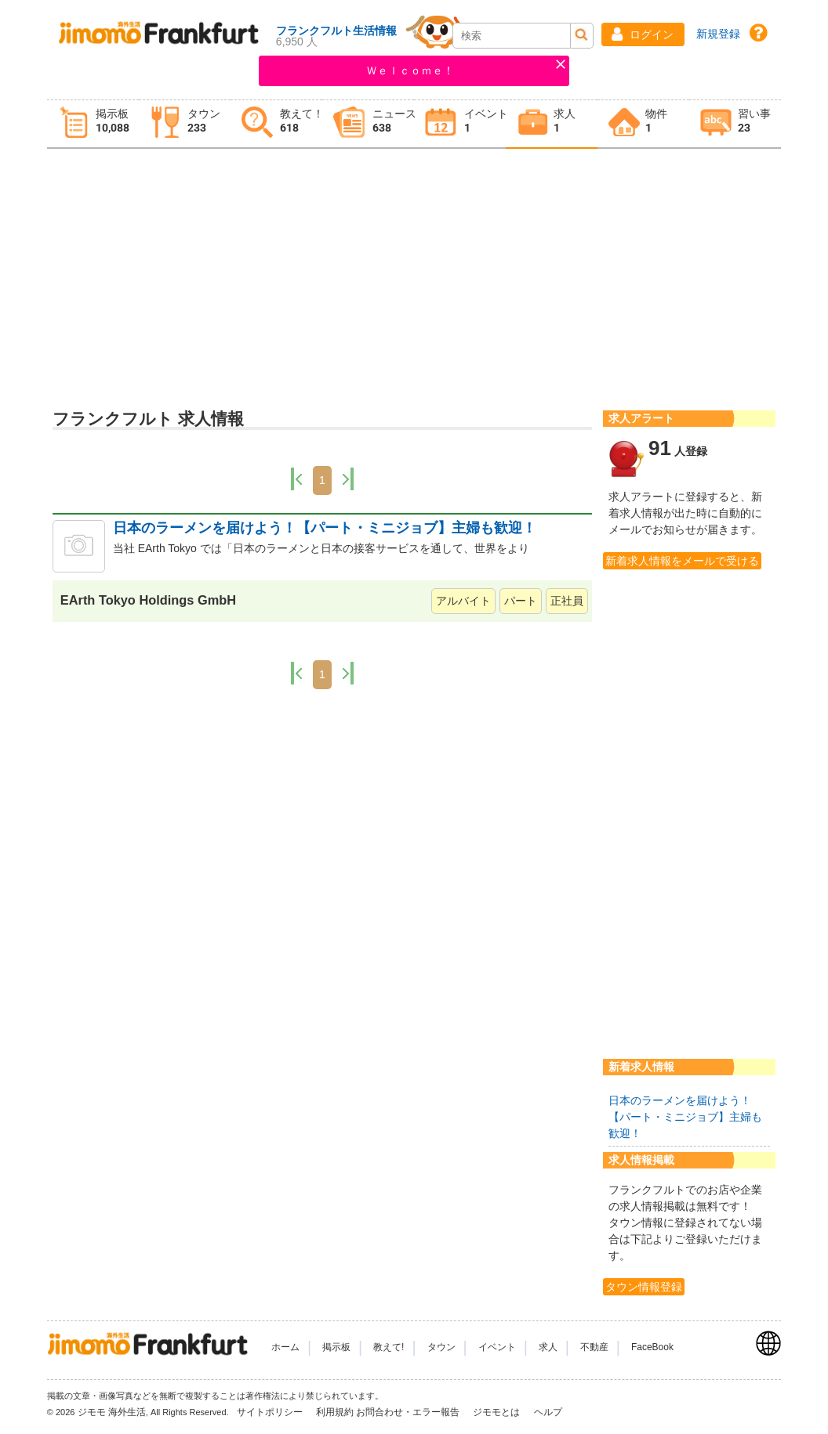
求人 (548, 1347)
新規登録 (718, 33)
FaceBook (652, 1347)
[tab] (93, 124)
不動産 (594, 1347)
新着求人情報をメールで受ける (682, 560)
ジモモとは (497, 1412)
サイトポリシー (271, 1412)
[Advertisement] (414, 275)
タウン (441, 1347)
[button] (643, 34)
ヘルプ (548, 1412)
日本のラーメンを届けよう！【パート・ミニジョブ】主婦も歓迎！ (324, 528)
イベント (497, 1347)
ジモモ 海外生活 (112, 1412)
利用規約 (335, 1412)
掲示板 (336, 1347)
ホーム (285, 1347)
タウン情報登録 (643, 1286)
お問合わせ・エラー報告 (409, 1412)
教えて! (388, 1347)
